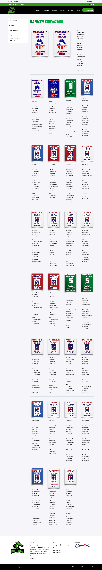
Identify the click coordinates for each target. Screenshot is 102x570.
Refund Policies (72, 566)
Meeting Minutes (13, 33)
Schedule (54, 10)
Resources (70, 10)
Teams (62, 10)
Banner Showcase (14, 23)
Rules (10, 35)
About (38, 10)
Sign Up (16, 1)
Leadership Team (13, 30)
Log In (10, 1)
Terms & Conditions (90, 566)
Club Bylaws (12, 40)
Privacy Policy (80, 566)
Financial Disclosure (14, 38)
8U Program (12, 25)
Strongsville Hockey (14, 4)
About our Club (13, 20)
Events (78, 10)
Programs (46, 10)
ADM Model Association (15, 28)
